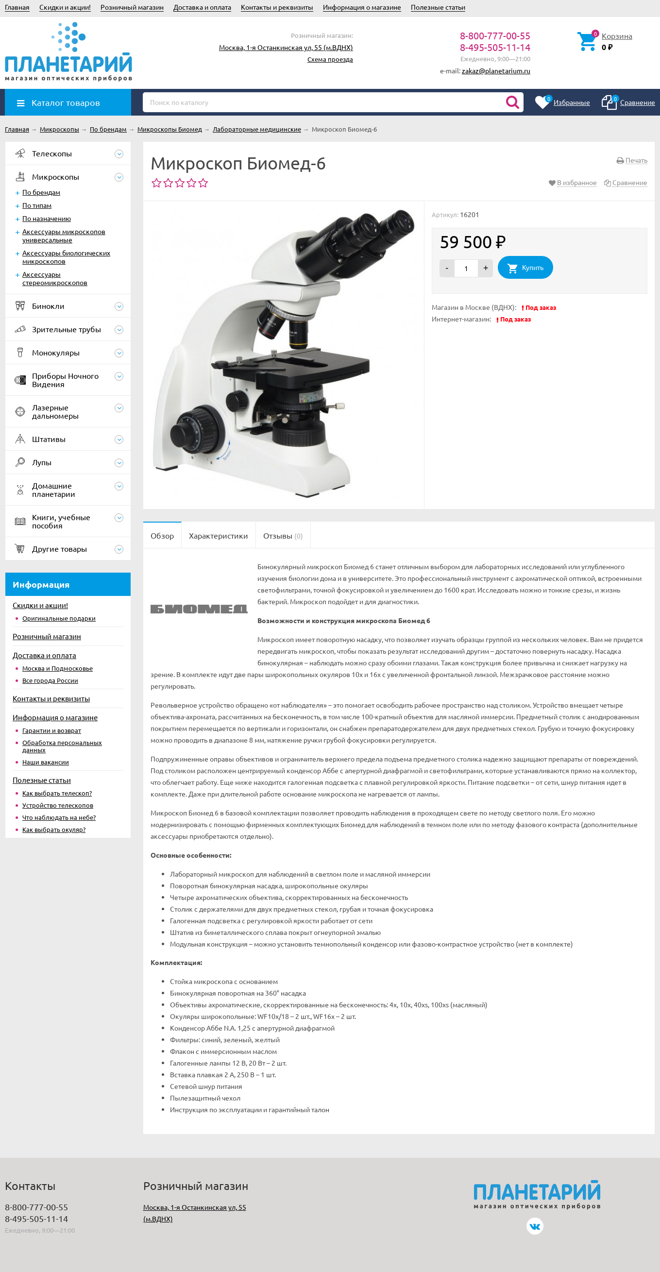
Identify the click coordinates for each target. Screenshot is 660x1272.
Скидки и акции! (65, 6)
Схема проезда (330, 59)
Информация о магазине (362, 6)
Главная (17, 6)
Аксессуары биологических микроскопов (66, 256)
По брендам (41, 191)
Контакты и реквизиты (277, 6)
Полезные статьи (438, 6)
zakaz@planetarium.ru (496, 70)
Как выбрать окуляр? (53, 829)
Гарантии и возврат (51, 730)
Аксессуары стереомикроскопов (54, 278)
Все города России (50, 680)
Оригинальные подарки (59, 618)
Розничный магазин (132, 6)
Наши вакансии (45, 762)
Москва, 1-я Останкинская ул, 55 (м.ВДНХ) (286, 47)
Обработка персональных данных (62, 746)
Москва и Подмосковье (57, 668)
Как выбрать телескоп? (57, 793)
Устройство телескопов (57, 805)
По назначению (46, 218)
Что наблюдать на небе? (59, 817)
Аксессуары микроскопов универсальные (63, 235)
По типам (36, 205)
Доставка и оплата (202, 6)
